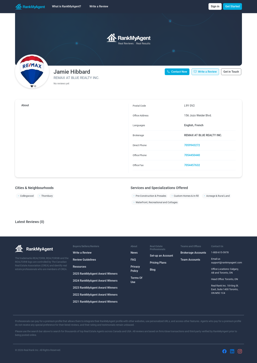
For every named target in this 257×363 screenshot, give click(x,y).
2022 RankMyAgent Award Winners (95, 294)
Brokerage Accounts (193, 252)
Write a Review (98, 6)
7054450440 (192, 155)
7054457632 (192, 165)
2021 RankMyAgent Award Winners (95, 301)
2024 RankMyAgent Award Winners (95, 280)
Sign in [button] (215, 6)
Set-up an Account (161, 255)
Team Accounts (190, 259)
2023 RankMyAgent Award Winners (95, 287)
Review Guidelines (84, 259)
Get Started (232, 6)
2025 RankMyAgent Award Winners (95, 273)
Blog (152, 269)
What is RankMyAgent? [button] (66, 6)
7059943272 (192, 145)
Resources (79, 266)
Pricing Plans (158, 262)
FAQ (133, 259)
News (134, 252)
